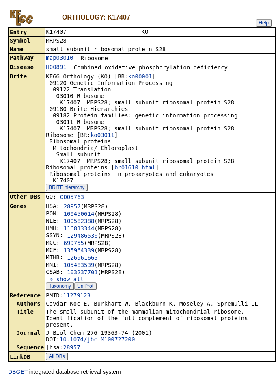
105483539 (78, 266)
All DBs (57, 357)
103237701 (82, 273)
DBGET (18, 372)
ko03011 (102, 135)
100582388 (78, 222)
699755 (73, 244)
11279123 (76, 296)
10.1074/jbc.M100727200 (97, 340)
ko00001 (140, 77)
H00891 (56, 68)
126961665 (82, 258)
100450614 (78, 214)
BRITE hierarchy (66, 188)
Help (264, 23)
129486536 (82, 236)
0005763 (72, 198)
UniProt (85, 287)
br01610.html (134, 168)
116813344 (78, 229)
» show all (65, 280)
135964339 (78, 251)
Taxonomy (60, 287)
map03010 (59, 58)
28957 (71, 207)
